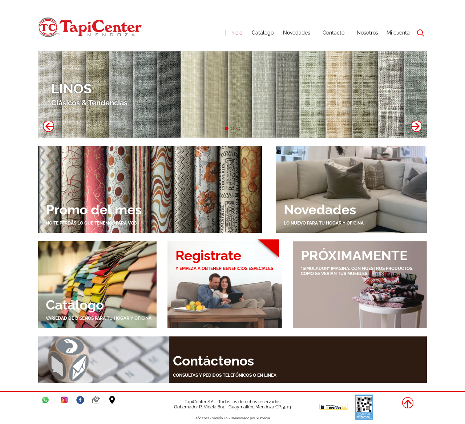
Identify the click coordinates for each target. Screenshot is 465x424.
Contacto (333, 33)
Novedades (296, 33)
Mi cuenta (398, 33)
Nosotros (367, 33)
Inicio (236, 33)
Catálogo (263, 33)
